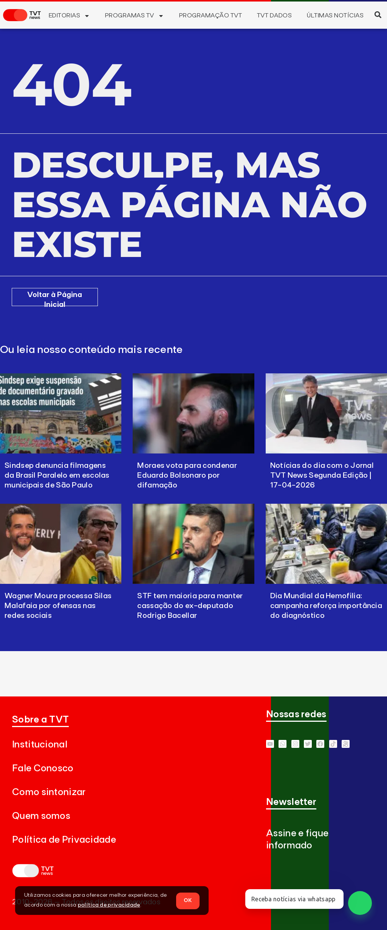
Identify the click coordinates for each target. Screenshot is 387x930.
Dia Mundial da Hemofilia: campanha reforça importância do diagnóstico (326, 605)
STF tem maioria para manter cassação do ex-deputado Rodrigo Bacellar (190, 605)
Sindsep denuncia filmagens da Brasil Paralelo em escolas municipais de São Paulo (57, 475)
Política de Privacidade (64, 840)
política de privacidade (109, 905)
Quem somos (41, 816)
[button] (378, 14)
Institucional (39, 744)
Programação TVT (210, 15)
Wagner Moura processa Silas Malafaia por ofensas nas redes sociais (58, 605)
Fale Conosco (43, 768)
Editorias (69, 16)
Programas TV (134, 16)
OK (188, 900)
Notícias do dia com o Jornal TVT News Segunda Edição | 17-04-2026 (322, 475)
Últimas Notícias (335, 15)
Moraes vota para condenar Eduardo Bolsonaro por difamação (187, 475)
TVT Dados (274, 15)
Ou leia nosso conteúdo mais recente (91, 350)
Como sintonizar (49, 792)
